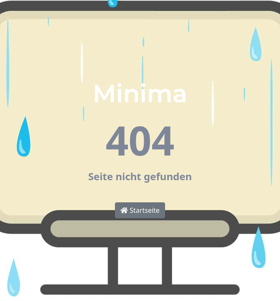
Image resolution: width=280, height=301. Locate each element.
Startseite (140, 210)
